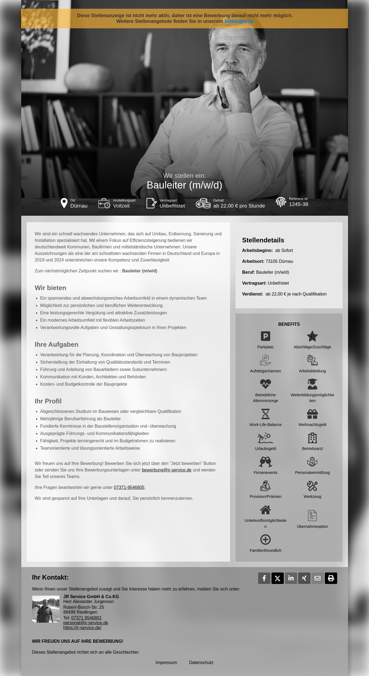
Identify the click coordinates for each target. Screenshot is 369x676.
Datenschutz (201, 662)
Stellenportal (239, 21)
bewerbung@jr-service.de (167, 470)
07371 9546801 (86, 618)
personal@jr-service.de (85, 622)
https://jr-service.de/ (82, 627)
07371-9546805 (129, 487)
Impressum (166, 662)
